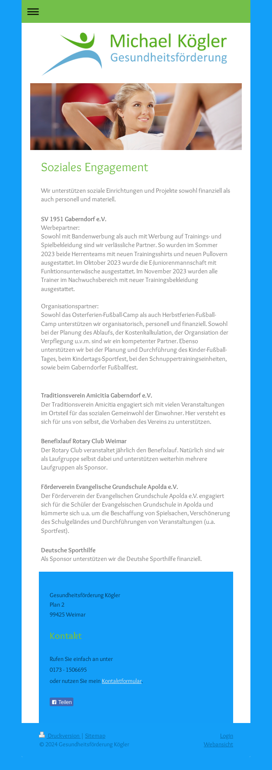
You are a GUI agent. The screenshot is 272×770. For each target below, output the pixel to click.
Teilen (61, 702)
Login (226, 735)
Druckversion (60, 735)
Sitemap (95, 735)
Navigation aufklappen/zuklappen (136, 11)
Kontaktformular (122, 681)
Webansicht (218, 744)
